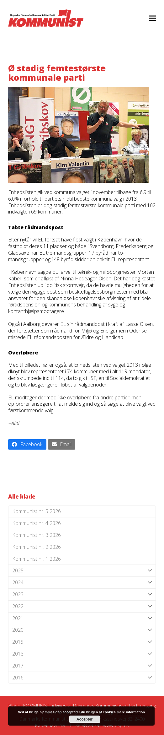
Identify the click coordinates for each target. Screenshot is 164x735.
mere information (131, 712)
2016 (82, 678)
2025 (82, 570)
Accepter (85, 719)
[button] (152, 18)
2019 (82, 642)
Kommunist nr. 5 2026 (36, 511)
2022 (82, 606)
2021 (82, 618)
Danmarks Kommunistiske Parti (106, 705)
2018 (82, 654)
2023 (82, 594)
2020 (82, 630)
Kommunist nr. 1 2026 (36, 558)
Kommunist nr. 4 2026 (36, 523)
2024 (82, 582)
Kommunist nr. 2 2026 (36, 546)
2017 (82, 666)
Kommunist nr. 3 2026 (36, 535)
